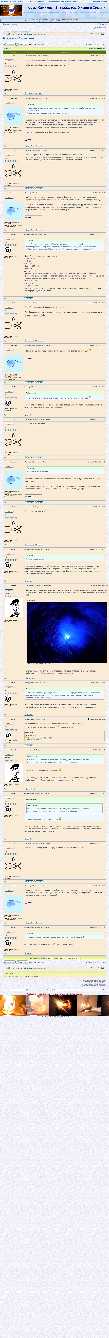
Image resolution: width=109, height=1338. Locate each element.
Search (102, 24)
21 (101, 44)
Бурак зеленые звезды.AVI (36, 738)
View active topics (24, 32)
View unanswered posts (10, 32)
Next (104, 44)
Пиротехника (39, 34)
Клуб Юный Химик (24, 34)
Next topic (102, 48)
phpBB (46, 1017)
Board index (9, 34)
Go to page (89, 44)
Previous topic (93, 48)
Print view (7, 48)
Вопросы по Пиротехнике (18, 38)
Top (5, 93)
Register (13, 24)
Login (6, 24)
